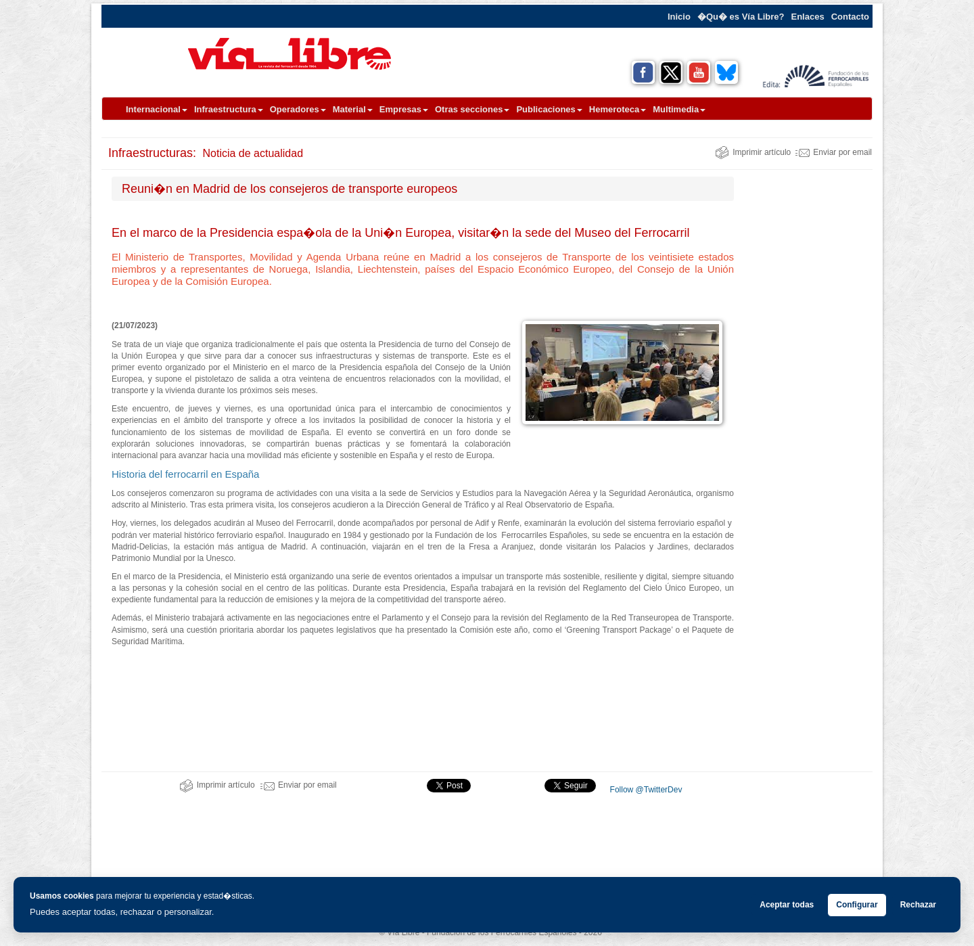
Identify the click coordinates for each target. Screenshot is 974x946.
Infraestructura (228, 109)
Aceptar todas (787, 904)
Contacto (850, 17)
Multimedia (679, 109)
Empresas (403, 109)
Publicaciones (549, 109)
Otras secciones (472, 109)
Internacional (156, 109)
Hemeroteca (617, 109)
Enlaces (808, 17)
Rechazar (918, 904)
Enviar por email (833, 152)
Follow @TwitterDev (644, 789)
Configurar (856, 904)
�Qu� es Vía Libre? (741, 17)
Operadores (298, 109)
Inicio (679, 17)
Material (353, 109)
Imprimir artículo (753, 152)
